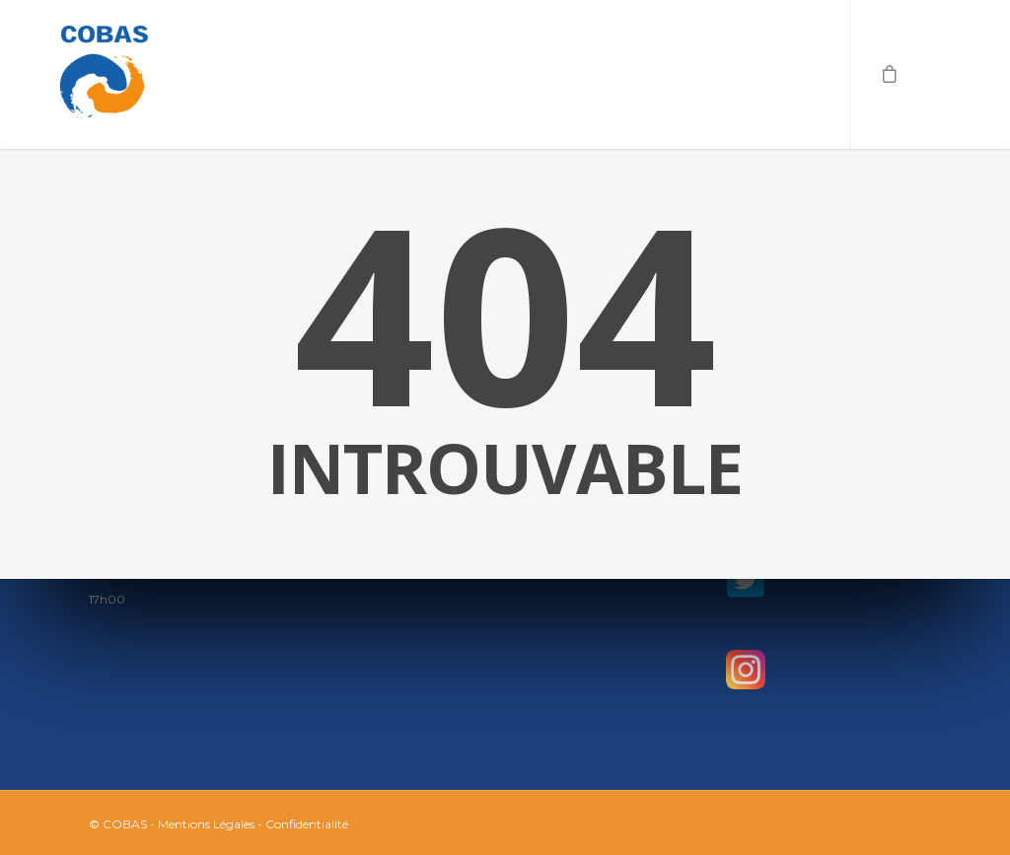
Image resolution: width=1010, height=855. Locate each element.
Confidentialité (306, 824)
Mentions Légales (206, 824)
